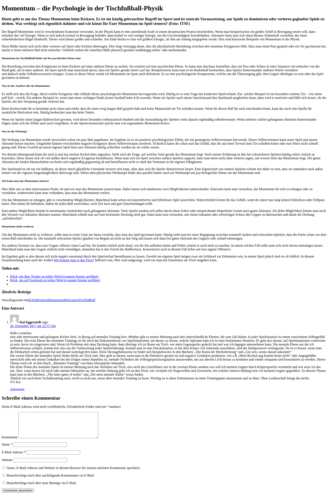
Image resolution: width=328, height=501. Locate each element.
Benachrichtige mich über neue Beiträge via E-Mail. (42, 488)
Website (7, 465)
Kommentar (10, 442)
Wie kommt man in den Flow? (74, 260)
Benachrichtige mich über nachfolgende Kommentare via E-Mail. (51, 480)
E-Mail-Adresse (14, 457)
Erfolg (33, 300)
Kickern (42, 300)
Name (7, 449)
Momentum (56, 300)
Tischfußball (86, 300)
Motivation (71, 300)
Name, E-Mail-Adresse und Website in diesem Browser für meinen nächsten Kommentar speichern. (73, 473)
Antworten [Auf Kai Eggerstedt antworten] (17, 389)
